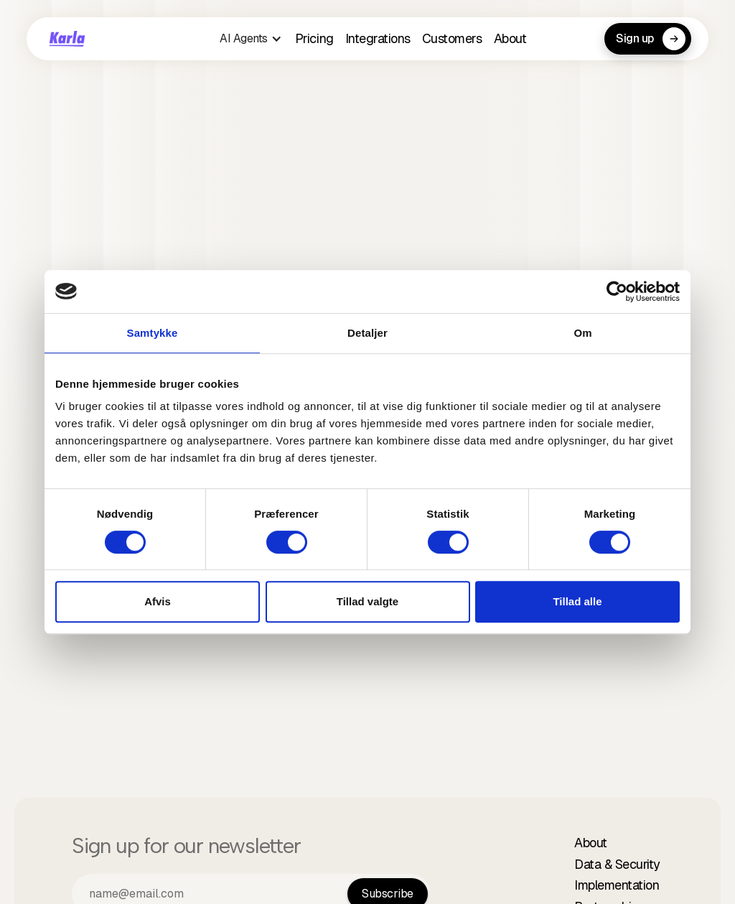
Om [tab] (582, 333)
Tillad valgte (367, 601)
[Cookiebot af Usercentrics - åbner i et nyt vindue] (617, 291)
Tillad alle (577, 601)
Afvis (157, 601)
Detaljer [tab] (367, 333)
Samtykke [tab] (152, 333)
